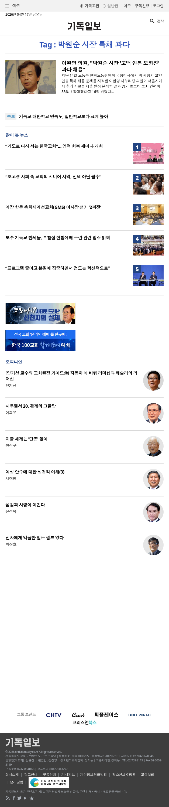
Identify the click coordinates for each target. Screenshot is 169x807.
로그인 (158, 5)
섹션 (12, 6)
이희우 (10, 412)
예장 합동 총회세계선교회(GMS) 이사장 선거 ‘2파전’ (53, 207)
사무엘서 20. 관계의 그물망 (30, 406)
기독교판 (92, 5)
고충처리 (147, 774)
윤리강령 (16, 782)
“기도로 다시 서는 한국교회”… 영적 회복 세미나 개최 (54, 146)
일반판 (112, 5)
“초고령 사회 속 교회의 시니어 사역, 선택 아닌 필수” (53, 177)
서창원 (10, 478)
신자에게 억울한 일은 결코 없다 (34, 538)
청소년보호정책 (124, 774)
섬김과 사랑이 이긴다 (25, 505)
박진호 (10, 544)
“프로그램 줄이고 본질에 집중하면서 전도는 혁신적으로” (57, 268)
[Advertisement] (84, 635)
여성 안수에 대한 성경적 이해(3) (34, 472)
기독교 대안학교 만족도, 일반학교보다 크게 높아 (63, 117)
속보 (11, 117)
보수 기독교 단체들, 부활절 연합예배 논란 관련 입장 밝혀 (57, 238)
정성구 (10, 445)
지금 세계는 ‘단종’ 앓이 (26, 439)
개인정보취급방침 (93, 774)
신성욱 (10, 511)
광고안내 (30, 774)
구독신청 (142, 5)
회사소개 (12, 774)
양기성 (10, 385)
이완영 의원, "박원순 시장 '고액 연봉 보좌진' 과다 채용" (110, 66)
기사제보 (68, 774)
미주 (127, 5)
